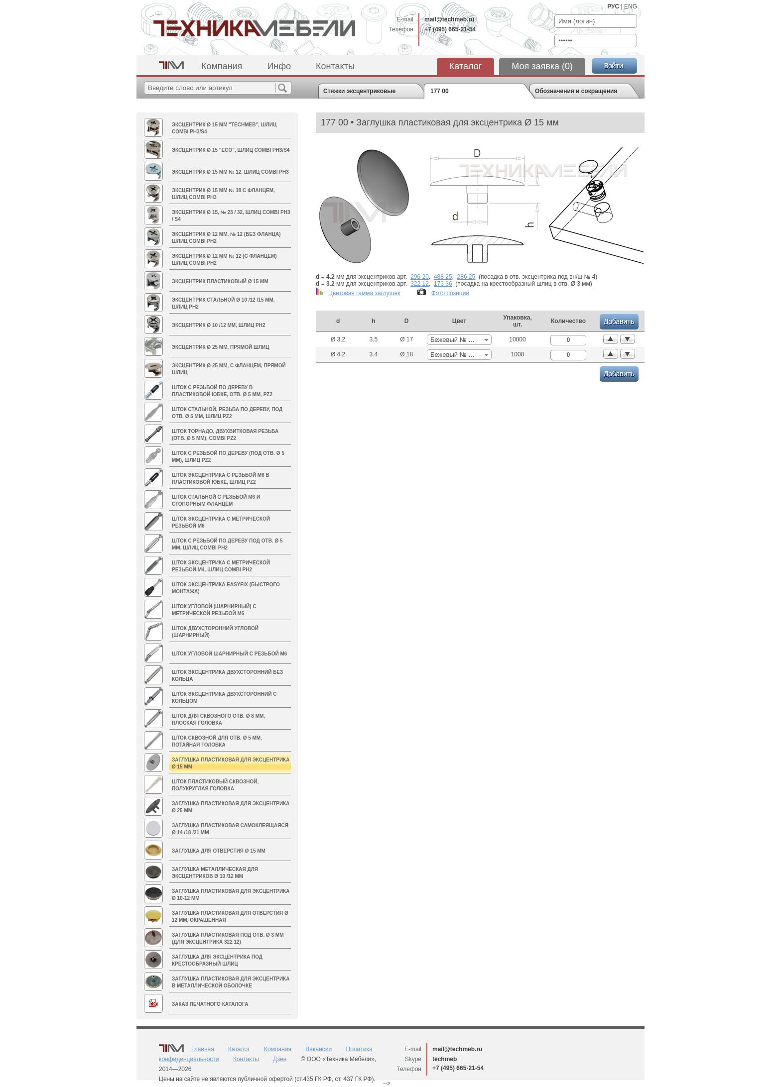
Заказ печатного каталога (210, 1004)
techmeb (444, 1059)
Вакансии (318, 1049)
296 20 (419, 276)
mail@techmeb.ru (449, 19)
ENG (630, 6)
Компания (221, 66)
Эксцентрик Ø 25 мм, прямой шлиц (220, 347)
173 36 (443, 283)
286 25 (466, 276)
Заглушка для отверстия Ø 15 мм (218, 851)
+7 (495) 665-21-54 (450, 29)
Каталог (465, 66)
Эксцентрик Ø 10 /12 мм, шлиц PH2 (218, 325)
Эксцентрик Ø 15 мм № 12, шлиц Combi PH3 (230, 172)
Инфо (279, 66)
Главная (202, 1049)
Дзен (279, 1059)
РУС (613, 6)
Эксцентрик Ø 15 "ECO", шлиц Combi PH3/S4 (230, 150)
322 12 (419, 283)
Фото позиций (450, 293)
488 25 (443, 276)
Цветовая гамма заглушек (364, 293)
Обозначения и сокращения (576, 91)
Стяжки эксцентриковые (359, 91)
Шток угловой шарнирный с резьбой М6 (229, 653)
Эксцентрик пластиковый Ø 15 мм (220, 281)
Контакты (335, 66)
